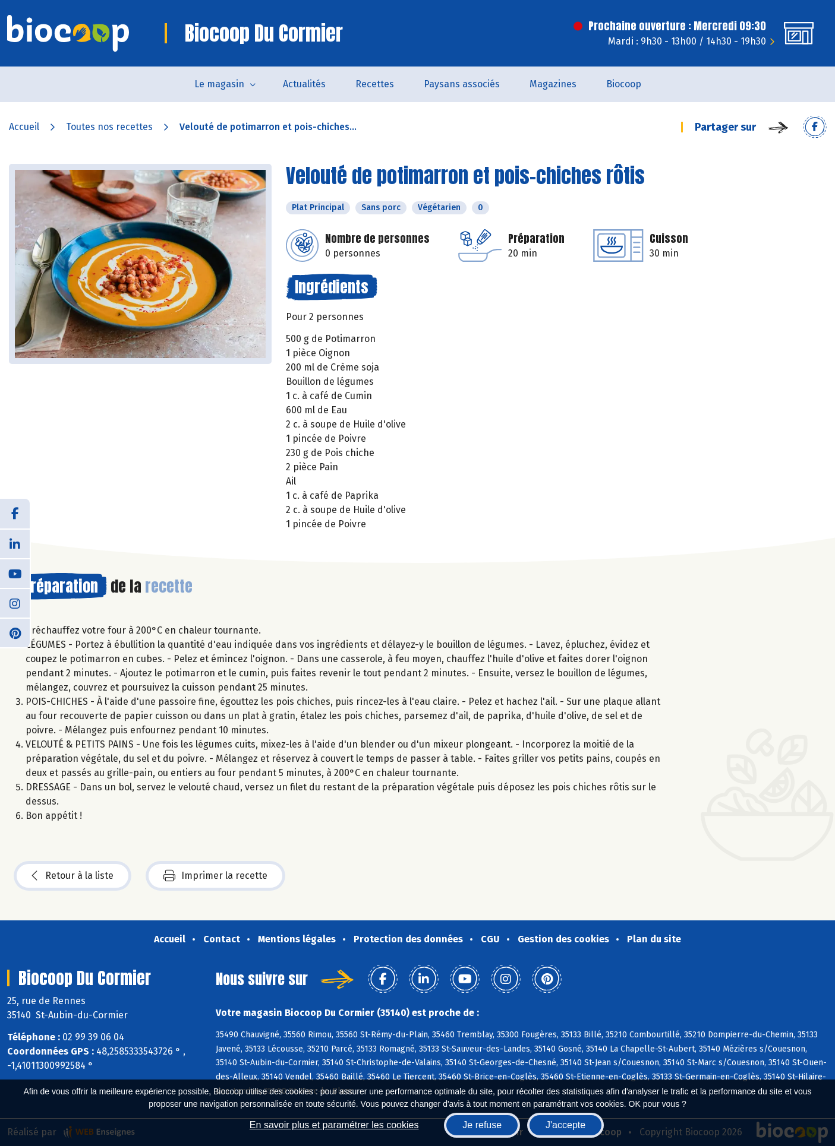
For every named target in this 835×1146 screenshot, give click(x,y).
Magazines (553, 84)
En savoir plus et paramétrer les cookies (334, 1125)
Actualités (304, 84)
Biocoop (623, 84)
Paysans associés (462, 84)
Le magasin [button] (219, 84)
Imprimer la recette (215, 876)
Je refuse (482, 1125)
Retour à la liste (72, 876)
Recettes (374, 84)
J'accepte (565, 1125)
